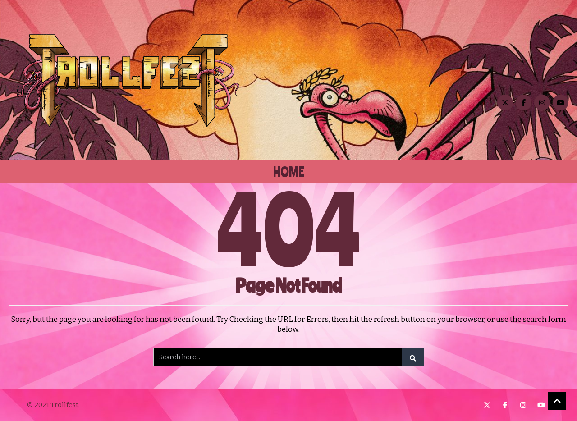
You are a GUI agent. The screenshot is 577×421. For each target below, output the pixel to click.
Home (288, 171)
